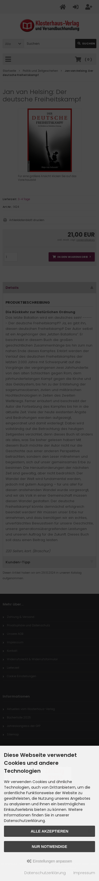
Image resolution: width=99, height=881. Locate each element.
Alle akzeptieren (49, 831)
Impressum (84, 872)
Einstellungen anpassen (49, 861)
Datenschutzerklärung (45, 872)
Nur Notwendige (49, 846)
